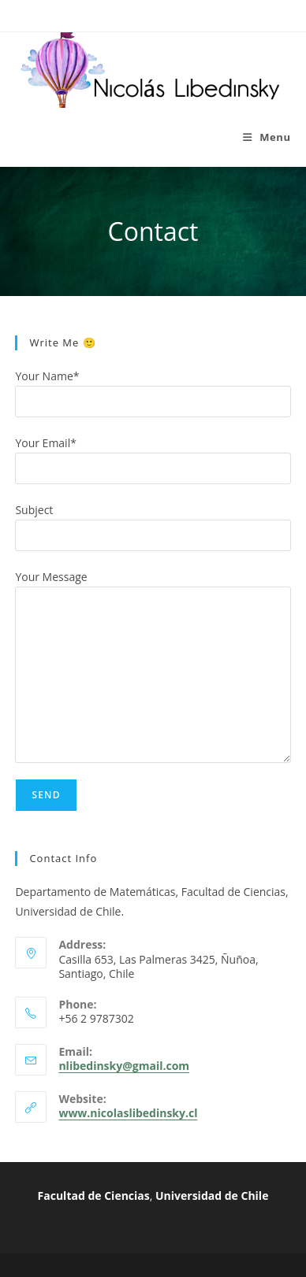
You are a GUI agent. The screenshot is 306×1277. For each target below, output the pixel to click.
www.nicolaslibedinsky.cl (127, 1112)
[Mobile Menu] (267, 137)
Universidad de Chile (211, 1195)
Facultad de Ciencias (94, 1195)
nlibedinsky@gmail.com (123, 1065)
